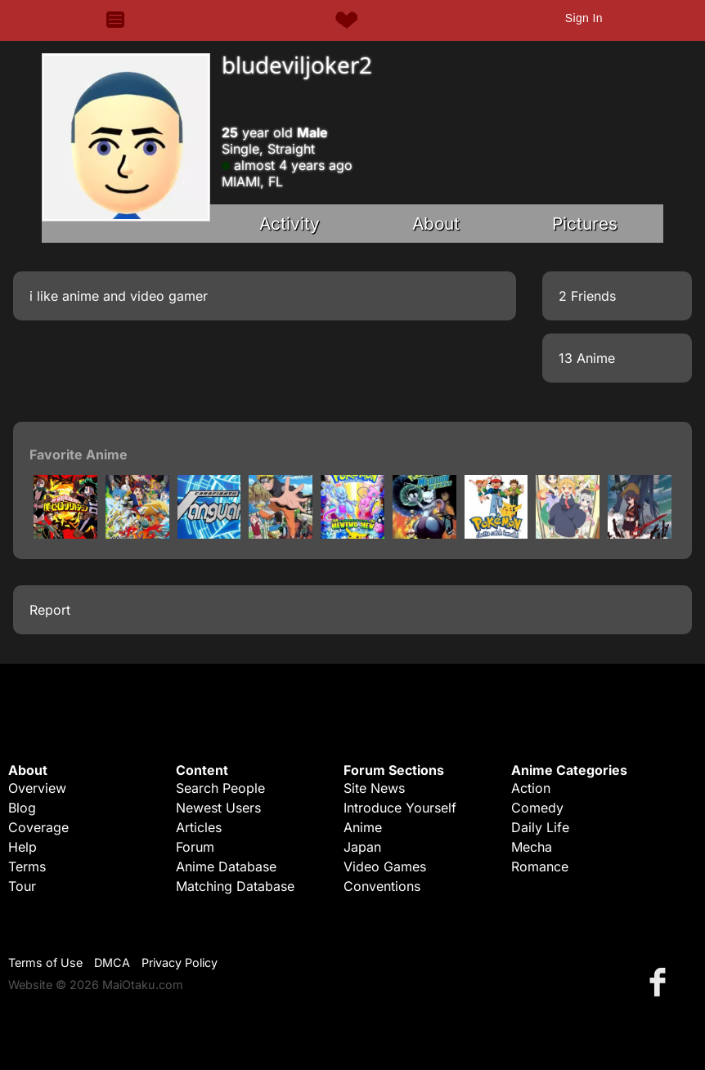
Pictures (584, 223)
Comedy (537, 807)
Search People (220, 788)
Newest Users (218, 807)
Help (22, 847)
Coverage (38, 827)
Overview (37, 788)
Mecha (531, 847)
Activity (289, 223)
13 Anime (587, 358)
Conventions (382, 886)
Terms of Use (45, 962)
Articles (199, 827)
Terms (27, 866)
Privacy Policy (179, 962)
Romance (539, 866)
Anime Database (226, 866)
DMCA (112, 962)
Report (49, 610)
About (436, 223)
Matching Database (235, 886)
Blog (22, 807)
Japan (362, 847)
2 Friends (587, 296)
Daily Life (540, 827)
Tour (22, 886)
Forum (195, 847)
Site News (374, 788)
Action (530, 788)
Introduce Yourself (400, 807)
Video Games (385, 866)
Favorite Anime (78, 454)
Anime (363, 827)
